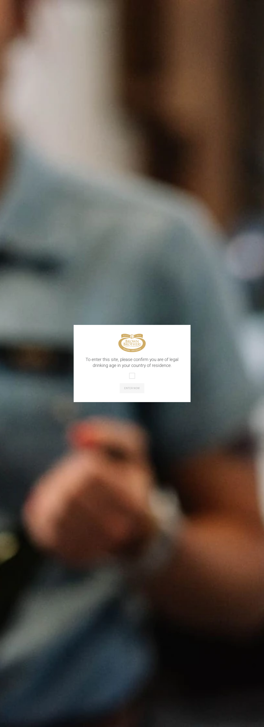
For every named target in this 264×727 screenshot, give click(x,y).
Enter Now (132, 388)
